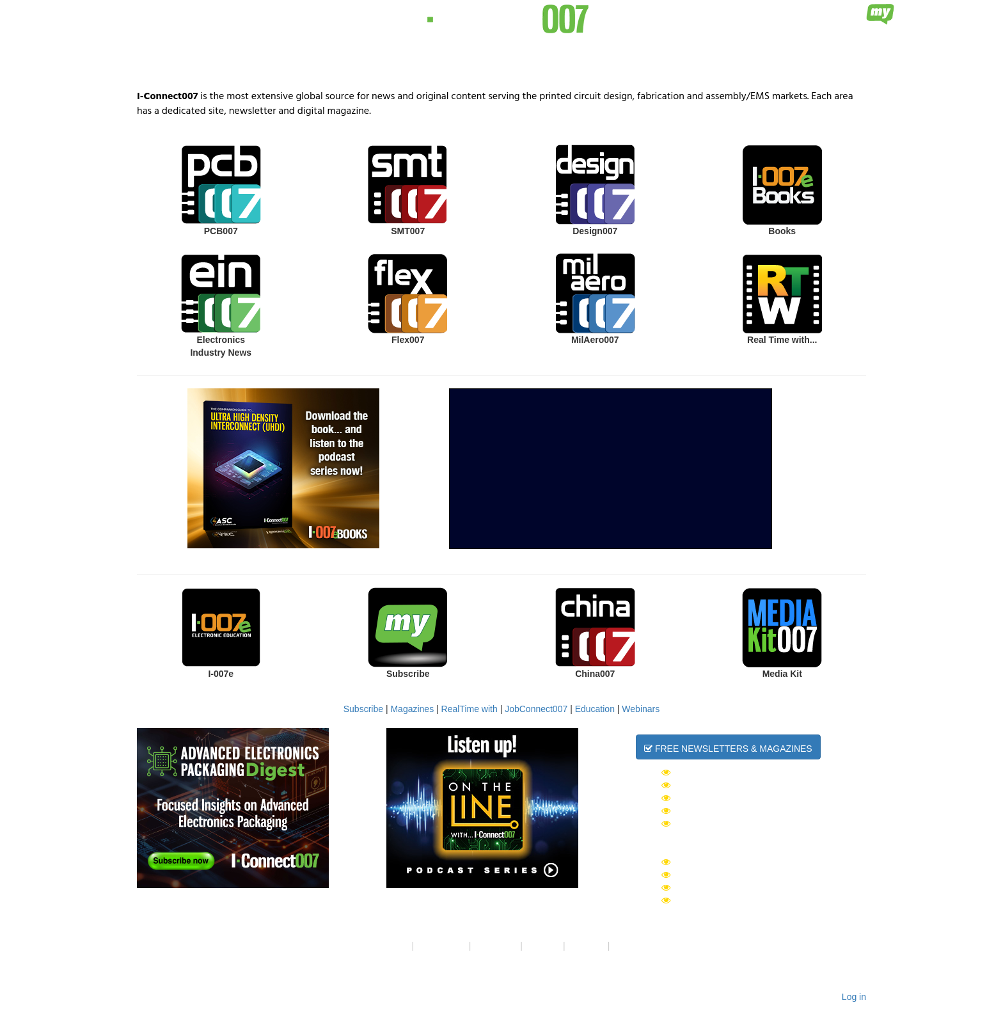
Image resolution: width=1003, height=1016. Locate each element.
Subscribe (408, 674)
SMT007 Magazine (709, 874)
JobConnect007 (536, 709)
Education (595, 709)
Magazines (412, 709)
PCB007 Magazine (708, 887)
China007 (595, 674)
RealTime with (469, 709)
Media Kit (782, 674)
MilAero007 (595, 340)
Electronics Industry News (220, 346)
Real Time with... (782, 340)
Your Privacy (441, 946)
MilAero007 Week (709, 811)
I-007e (220, 674)
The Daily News (704, 772)
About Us (390, 946)
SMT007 (408, 231)
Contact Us (495, 946)
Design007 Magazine (716, 900)
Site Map (542, 946)
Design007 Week (706, 798)
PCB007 (221, 231)
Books (782, 231)
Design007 (595, 231)
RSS (621, 946)
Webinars (640, 709)
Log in (854, 997)
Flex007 (407, 340)
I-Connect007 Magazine (724, 862)
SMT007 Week (698, 785)
